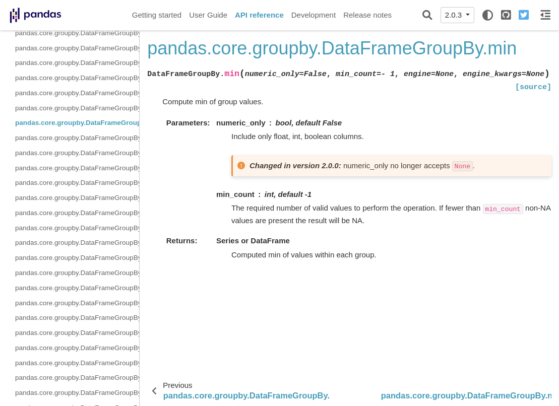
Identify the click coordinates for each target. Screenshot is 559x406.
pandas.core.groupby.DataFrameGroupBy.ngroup (77, 138)
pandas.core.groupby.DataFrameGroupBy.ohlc (77, 182)
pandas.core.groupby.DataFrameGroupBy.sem (77, 303)
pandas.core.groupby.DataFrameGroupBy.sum (77, 377)
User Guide (208, 15)
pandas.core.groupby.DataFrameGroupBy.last (77, 62)
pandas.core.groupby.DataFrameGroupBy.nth (77, 153)
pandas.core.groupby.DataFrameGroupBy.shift (77, 317)
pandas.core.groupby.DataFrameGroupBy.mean (77, 93)
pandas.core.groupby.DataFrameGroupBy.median (77, 108)
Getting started (156, 15)
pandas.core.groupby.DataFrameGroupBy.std (77, 363)
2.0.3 (454, 15)
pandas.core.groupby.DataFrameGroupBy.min (77, 122)
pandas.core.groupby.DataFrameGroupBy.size (77, 332)
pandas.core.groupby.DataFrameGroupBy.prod (77, 213)
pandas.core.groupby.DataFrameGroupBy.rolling (77, 273)
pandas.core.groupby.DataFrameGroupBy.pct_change (77, 197)
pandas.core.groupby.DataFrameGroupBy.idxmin (77, 48)
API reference (259, 15)
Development (313, 15)
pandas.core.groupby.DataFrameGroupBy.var (77, 392)
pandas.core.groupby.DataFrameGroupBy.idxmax (77, 33)
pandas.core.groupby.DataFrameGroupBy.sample (77, 288)
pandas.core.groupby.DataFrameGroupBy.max (77, 78)
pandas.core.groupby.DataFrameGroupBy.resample (77, 257)
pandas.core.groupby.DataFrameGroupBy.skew (77, 348)
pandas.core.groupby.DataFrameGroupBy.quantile (77, 228)
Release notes (367, 15)
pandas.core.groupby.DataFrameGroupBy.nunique (77, 168)
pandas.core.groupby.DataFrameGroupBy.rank (77, 242)
